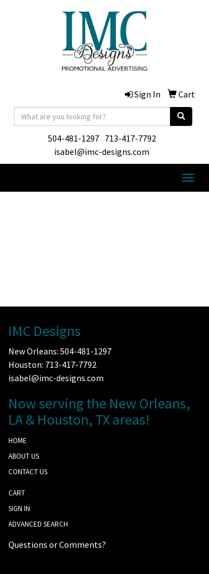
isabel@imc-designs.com (101, 151)
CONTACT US (27, 471)
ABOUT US (23, 456)
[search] (181, 116)
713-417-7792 (130, 138)
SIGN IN (19, 508)
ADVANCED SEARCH (38, 524)
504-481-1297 (73, 138)
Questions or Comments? (57, 544)
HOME (17, 440)
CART (16, 493)
